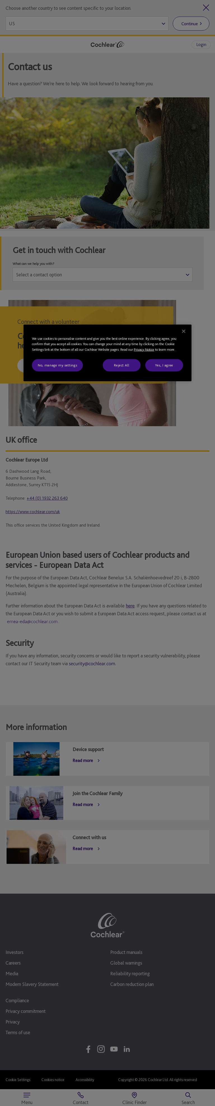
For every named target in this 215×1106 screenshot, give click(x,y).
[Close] (183, 331)
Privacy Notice (144, 349)
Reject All (121, 365)
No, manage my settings (57, 365)
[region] (107, 352)
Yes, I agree (164, 365)
